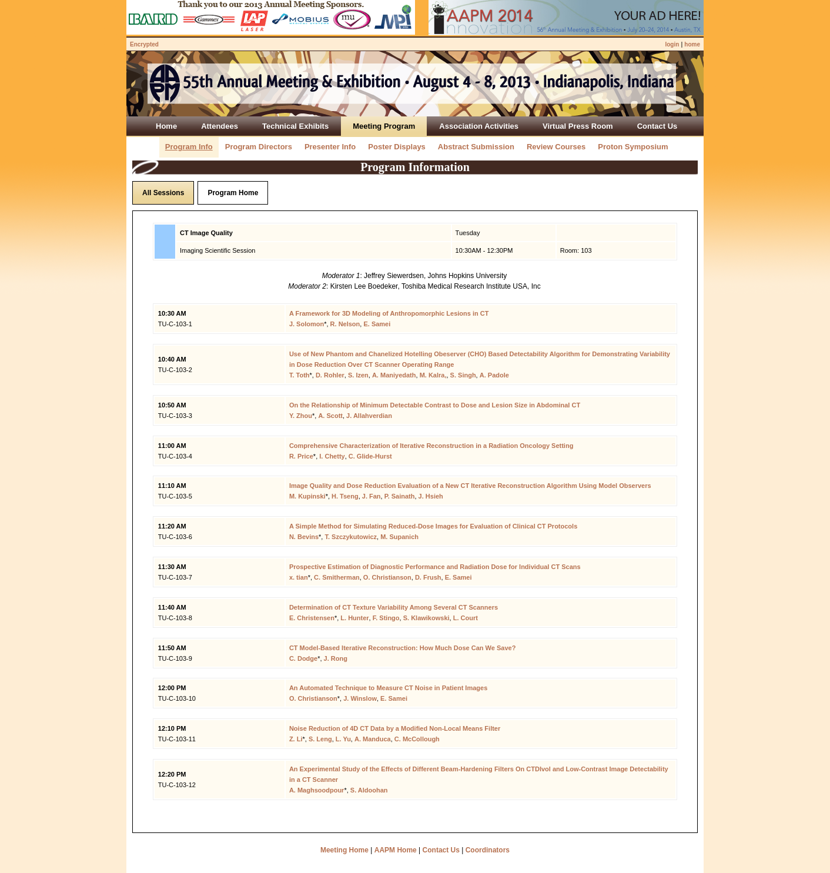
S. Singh (463, 375)
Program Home (233, 193)
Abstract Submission (476, 146)
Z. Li (296, 738)
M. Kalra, (433, 375)
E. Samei (376, 323)
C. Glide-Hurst (370, 456)
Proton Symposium (633, 146)
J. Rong (335, 658)
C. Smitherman (337, 577)
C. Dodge (303, 658)
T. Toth (299, 375)
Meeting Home (344, 850)
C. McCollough (417, 738)
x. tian (298, 577)
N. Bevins (304, 536)
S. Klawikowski (426, 617)
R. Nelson (345, 323)
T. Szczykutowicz (350, 536)
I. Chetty (331, 456)
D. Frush (428, 577)
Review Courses (556, 146)
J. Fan (371, 496)
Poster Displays (397, 146)
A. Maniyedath (394, 375)
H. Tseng (345, 496)
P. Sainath (399, 496)
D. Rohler (330, 375)
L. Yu (343, 738)
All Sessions (163, 193)
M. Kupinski (307, 496)
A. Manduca (372, 738)
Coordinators (488, 850)
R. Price (301, 456)
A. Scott (330, 415)
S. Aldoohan (369, 790)
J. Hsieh (431, 496)
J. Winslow (360, 698)
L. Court (465, 617)
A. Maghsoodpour (316, 790)
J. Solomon (306, 323)
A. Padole (494, 375)
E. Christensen (311, 617)
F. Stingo (386, 617)
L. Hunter (354, 617)
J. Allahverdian (369, 415)
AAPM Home (395, 850)
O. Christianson (387, 577)
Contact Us (441, 850)
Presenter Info (330, 146)
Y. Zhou (300, 415)
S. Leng (320, 738)
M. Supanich (399, 536)
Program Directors (258, 146)
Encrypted (144, 44)
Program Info (189, 146)
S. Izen (358, 375)
